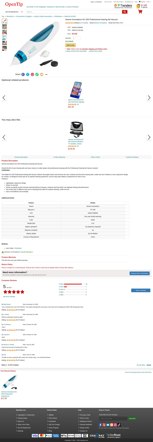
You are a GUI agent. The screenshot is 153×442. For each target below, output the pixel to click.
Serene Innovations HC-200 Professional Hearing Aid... (9, 394)
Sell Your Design (54, 424)
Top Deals (29, 7)
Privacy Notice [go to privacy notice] (22, 418)
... (145, 365)
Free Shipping (40, 7)
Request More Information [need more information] (139, 273)
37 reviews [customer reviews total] (84, 23)
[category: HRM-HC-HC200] (70, 16)
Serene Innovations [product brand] (100, 23)
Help (136, 2)
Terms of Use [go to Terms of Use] (84, 418)
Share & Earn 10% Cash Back (76, 51)
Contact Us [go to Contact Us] (83, 431)
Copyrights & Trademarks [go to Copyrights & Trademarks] (26, 415)
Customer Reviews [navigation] (132, 157)
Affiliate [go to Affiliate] (51, 415)
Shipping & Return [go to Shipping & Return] (86, 421)
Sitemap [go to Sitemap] (20, 431)
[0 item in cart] (140, 12)
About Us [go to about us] (21, 421)
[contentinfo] (14, 4)
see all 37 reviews (9, 296)
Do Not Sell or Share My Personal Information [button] (114, 428)
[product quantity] (76, 38)
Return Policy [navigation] (95, 157)
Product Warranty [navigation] (59, 157)
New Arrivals (60, 7)
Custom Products (72, 7)
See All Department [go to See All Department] (24, 428)
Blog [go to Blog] (50, 431)
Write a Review (141, 290)
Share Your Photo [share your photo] (23, 424)
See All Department (11, 12)
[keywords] (74, 12)
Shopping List (129, 2)
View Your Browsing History (133, 372)
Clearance (50, 7)
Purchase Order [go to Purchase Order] (85, 415)
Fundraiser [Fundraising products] (52, 421)
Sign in (93, 2)
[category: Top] (3, 16)
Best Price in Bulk (95, 51)
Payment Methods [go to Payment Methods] (86, 424)
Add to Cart (70, 45)
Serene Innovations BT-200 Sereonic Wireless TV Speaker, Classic (76, 142)
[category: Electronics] (10, 16)
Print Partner (53, 418)
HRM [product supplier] (121, 23)
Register (99, 2)
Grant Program (54, 428)
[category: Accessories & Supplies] (24, 16)
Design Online (84, 428)
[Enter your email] (113, 418)
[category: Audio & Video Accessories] (43, 16)
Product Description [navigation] (21, 157)
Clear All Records (146, 372)
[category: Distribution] (58, 16)
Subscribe (132, 418)
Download (18, 248)
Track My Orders (118, 2)
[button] (145, 2)
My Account (108, 2)
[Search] (124, 12)
